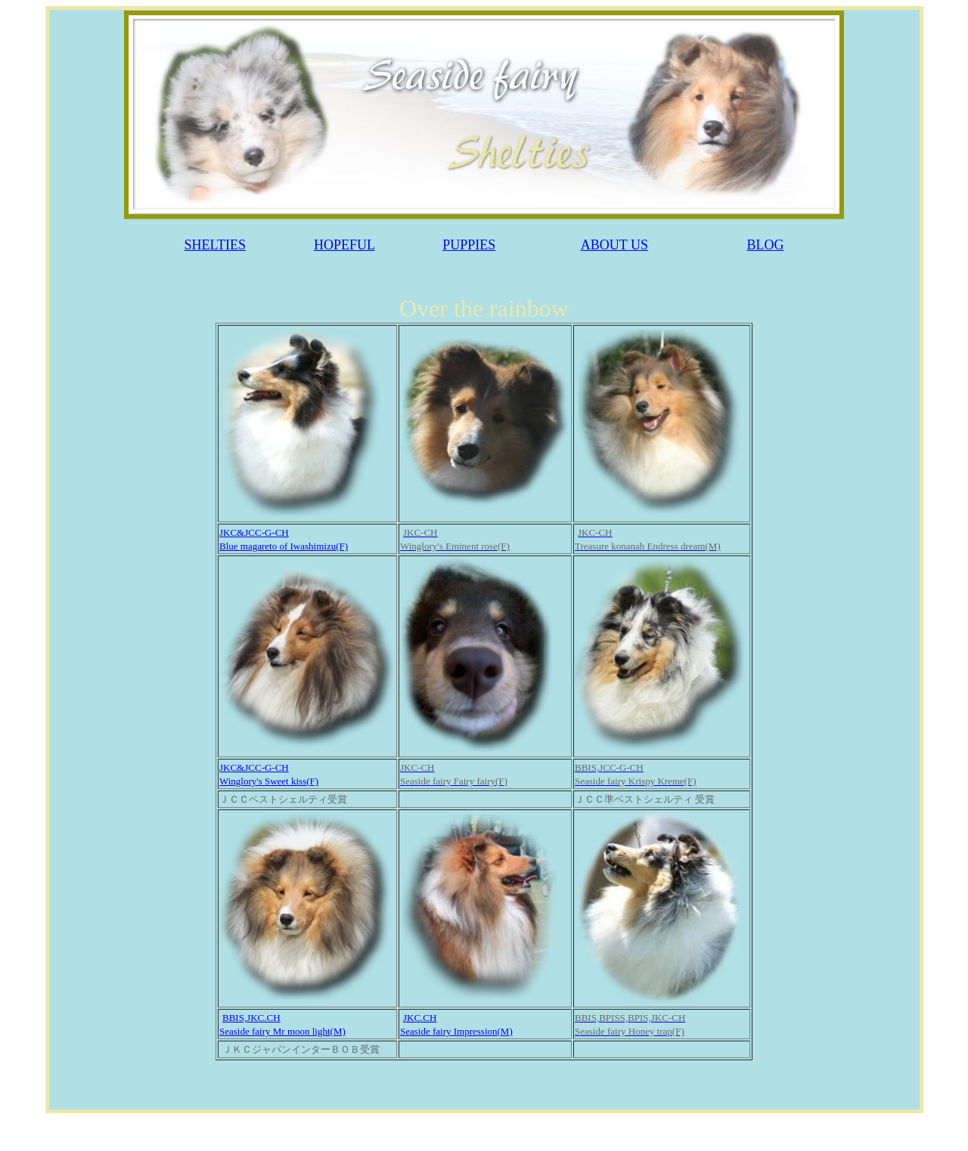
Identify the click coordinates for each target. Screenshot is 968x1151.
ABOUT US (614, 244)
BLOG (764, 244)
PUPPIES (468, 244)
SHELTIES (215, 244)
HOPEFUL (344, 244)
